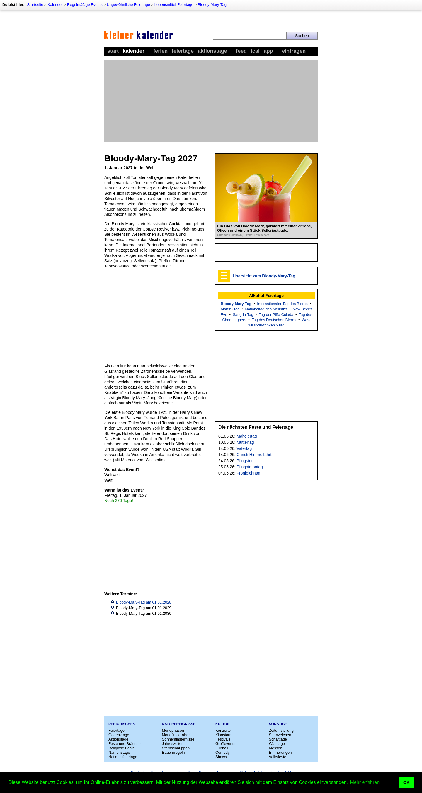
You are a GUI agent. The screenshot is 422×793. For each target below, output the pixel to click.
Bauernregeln (173, 752)
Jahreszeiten (173, 743)
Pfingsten (244, 460)
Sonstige (278, 724)
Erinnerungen (280, 752)
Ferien (160, 51)
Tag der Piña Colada (276, 314)
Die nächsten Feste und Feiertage (255, 427)
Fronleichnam (248, 473)
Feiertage (183, 51)
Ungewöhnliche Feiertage (128, 4)
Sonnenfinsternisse (178, 739)
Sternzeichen (280, 735)
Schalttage (278, 739)
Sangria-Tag (243, 314)
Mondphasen (173, 730)
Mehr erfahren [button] (365, 782)
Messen (276, 748)
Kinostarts (223, 735)
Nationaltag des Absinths (266, 309)
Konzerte (223, 730)
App (268, 51)
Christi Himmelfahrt (253, 454)
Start (113, 51)
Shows (221, 757)
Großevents (225, 743)
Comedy (222, 752)
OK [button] (406, 782)
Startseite (35, 4)
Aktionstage (212, 51)
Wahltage (277, 743)
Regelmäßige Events (85, 4)
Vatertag (244, 448)
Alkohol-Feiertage (266, 295)
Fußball (221, 748)
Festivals (222, 739)
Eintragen (294, 51)
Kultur (222, 724)
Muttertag (245, 442)
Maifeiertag (246, 436)
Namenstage (119, 752)
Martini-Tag (230, 309)
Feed (241, 51)
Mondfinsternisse (176, 735)
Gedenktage (118, 735)
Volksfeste (277, 757)
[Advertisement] (211, 101)
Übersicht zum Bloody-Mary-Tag (264, 276)
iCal (255, 51)
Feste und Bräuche (124, 743)
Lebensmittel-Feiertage (173, 4)
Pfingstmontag (249, 467)
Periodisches (121, 724)
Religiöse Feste (121, 748)
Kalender (55, 4)
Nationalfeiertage (122, 757)
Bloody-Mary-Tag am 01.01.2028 (143, 602)
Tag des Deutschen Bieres (274, 320)
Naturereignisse (178, 724)
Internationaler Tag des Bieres (282, 303)
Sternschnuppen (176, 748)
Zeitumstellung (281, 730)
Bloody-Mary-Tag (212, 4)
